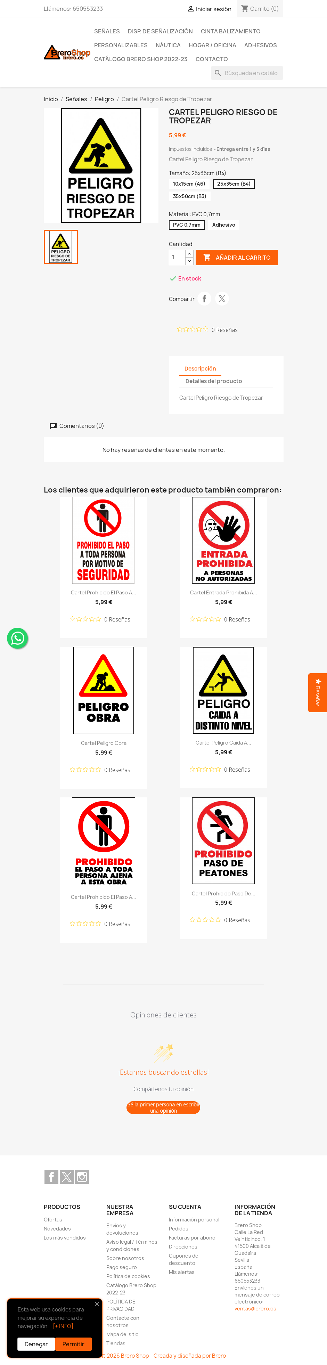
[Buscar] (247, 73)
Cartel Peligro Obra (103, 743)
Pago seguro (121, 1267)
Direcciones (183, 1246)
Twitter (67, 1177)
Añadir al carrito (237, 257)
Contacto (212, 59)
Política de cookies (128, 1276)
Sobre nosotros (125, 1258)
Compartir (204, 299)
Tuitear (222, 299)
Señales (107, 31)
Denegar (36, 1344)
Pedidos (178, 1228)
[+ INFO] (63, 1326)
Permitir (73, 1344)
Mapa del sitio (122, 1334)
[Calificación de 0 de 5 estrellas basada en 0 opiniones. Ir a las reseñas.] (207, 329)
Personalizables (121, 45)
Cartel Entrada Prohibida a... (223, 592)
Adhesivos (260, 45)
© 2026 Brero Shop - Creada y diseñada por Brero (163, 1355)
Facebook (51, 1177)
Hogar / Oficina (212, 45)
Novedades (57, 1228)
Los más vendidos (65, 1237)
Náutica (168, 45)
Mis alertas (182, 1272)
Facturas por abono (192, 1237)
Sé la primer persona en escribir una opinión (163, 1107)
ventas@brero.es (255, 1308)
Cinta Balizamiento (231, 31)
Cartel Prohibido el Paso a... (103, 592)
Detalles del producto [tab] (214, 381)
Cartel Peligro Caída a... (223, 742)
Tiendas (115, 1343)
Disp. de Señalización (160, 31)
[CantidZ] (177, 257)
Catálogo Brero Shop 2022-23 (141, 59)
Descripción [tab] (200, 368)
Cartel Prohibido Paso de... (223, 893)
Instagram (82, 1177)
